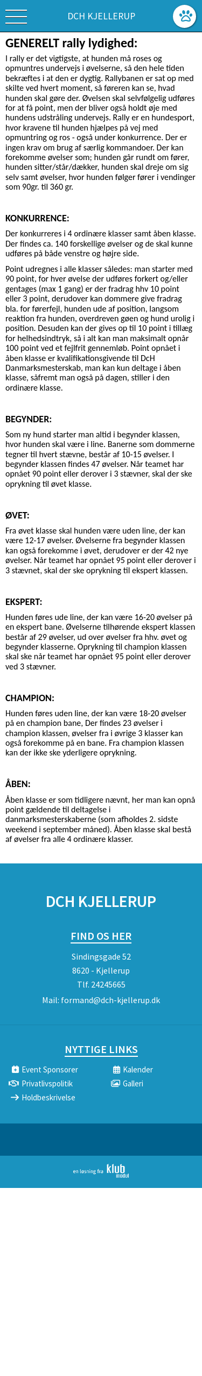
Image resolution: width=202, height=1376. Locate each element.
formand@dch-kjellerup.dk (110, 1000)
